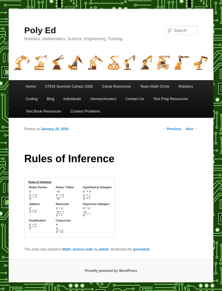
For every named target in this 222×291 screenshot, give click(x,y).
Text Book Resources (43, 111)
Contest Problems (85, 111)
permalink (141, 249)
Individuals (72, 99)
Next (192, 129)
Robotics (185, 86)
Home (31, 86)
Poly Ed (40, 30)
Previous (172, 129)
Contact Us (134, 99)
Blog (50, 99)
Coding (32, 99)
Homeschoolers (103, 99)
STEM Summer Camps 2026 (69, 86)
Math (67, 249)
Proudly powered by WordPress (111, 271)
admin (104, 249)
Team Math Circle (154, 86)
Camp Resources (116, 86)
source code (83, 249)
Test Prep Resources (170, 99)
